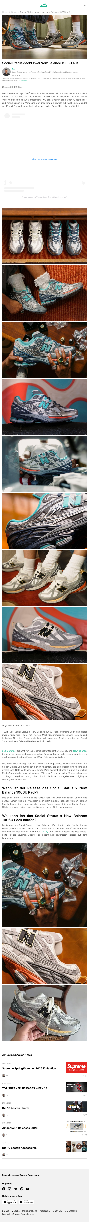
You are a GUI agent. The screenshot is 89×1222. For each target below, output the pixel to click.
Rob (13, 69)
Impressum (44, 1211)
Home (5, 12)
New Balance (79, 751)
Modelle (16, 1211)
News (14, 12)
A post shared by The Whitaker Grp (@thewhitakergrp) (44, 197)
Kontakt (6, 1214)
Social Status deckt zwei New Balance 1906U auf (45, 12)
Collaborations (29, 1211)
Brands (5, 1211)
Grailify (44, 831)
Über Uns (57, 1211)
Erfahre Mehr (23, 80)
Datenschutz (71, 1211)
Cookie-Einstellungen (23, 1214)
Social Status (8, 751)
